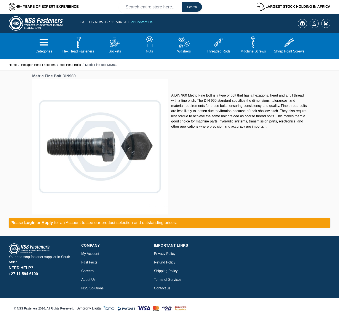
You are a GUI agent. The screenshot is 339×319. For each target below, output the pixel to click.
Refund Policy (164, 262)
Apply (47, 222)
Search (192, 7)
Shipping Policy (165, 271)
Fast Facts (89, 262)
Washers (184, 51)
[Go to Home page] (36, 23)
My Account (90, 254)
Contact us (162, 288)
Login (29, 222)
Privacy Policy (165, 254)
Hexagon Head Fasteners (38, 65)
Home (13, 65)
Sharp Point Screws (289, 51)
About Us (88, 279)
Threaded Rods (218, 51)
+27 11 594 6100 (117, 22)
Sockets (115, 51)
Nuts (149, 51)
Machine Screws (253, 51)
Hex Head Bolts (70, 65)
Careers (87, 271)
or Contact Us (142, 22)
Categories (43, 51)
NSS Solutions (92, 288)
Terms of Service (167, 279)
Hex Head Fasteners (78, 51)
